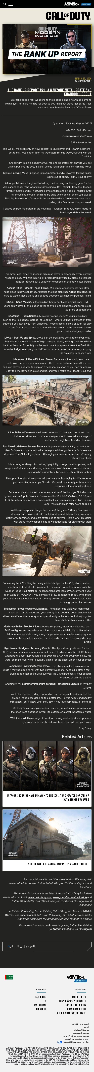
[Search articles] (4, 4)
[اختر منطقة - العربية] (9, 977)
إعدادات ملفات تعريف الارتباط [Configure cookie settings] (77, 1039)
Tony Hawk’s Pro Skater (72, 1001)
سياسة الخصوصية (81, 1033)
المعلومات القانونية (80, 1024)
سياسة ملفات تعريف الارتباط (76, 1036)
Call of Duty (79, 997)
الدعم (86, 1027)
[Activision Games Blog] (78, 4)
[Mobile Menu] (10, 4)
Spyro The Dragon (76, 1005)
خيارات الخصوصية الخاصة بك (76, 1042)
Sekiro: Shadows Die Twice (71, 1013)
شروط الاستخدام (81, 1030)
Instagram (40, 1005)
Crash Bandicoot (76, 1009)
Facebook (40, 997)
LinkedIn (41, 1009)
